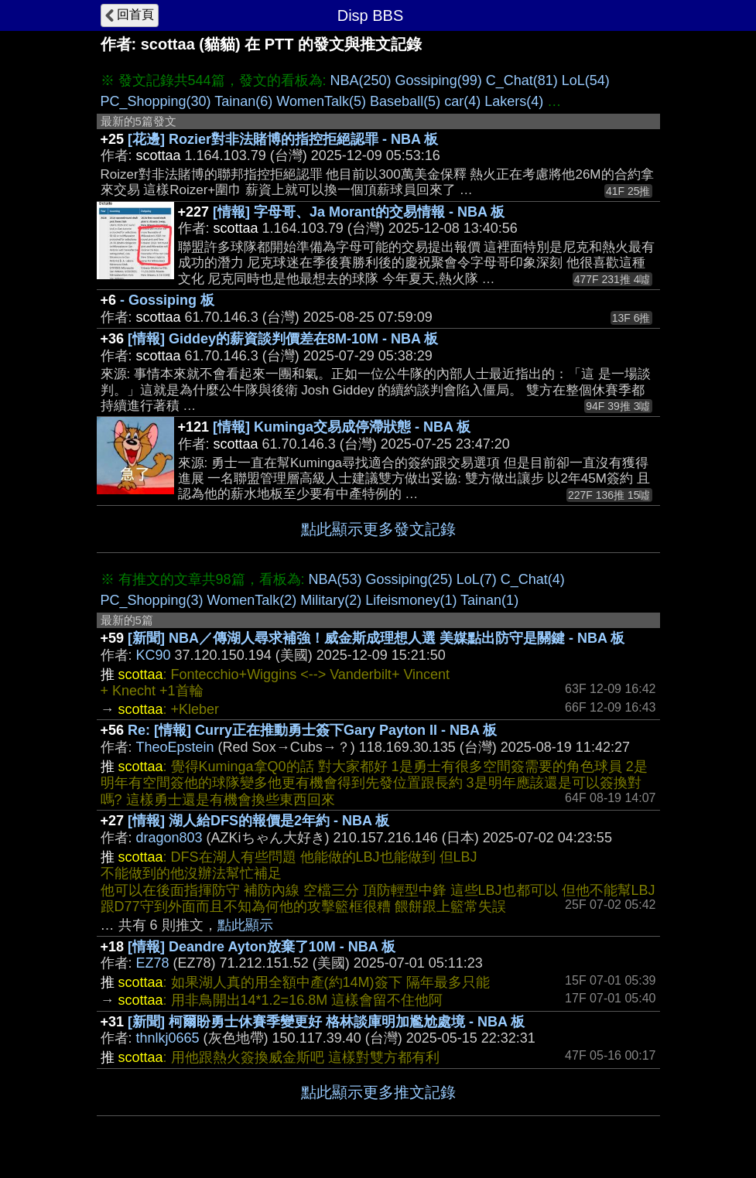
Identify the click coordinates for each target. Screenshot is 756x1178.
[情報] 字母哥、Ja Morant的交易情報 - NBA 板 (359, 212)
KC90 (153, 655)
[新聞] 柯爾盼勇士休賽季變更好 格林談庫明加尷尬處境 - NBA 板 (326, 1021)
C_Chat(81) (522, 80)
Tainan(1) (489, 600)
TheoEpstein (175, 747)
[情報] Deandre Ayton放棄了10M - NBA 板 (261, 946)
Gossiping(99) (438, 80)
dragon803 (169, 837)
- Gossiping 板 (167, 300)
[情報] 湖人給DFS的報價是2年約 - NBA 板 (258, 820)
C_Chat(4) (533, 579)
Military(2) (330, 600)
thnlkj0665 (168, 1038)
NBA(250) (361, 80)
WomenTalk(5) (321, 101)
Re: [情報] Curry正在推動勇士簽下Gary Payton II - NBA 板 (312, 730)
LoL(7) (477, 579)
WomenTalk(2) (252, 600)
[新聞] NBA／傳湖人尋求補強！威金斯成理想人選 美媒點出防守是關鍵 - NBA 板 (376, 638)
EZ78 (152, 963)
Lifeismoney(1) (411, 600)
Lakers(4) (513, 101)
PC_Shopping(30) (156, 101)
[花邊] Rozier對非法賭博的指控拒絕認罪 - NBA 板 (283, 139)
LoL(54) (586, 80)
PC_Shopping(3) (152, 600)
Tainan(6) (243, 101)
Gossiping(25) (409, 579)
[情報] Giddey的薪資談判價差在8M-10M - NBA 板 (283, 339)
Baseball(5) (405, 101)
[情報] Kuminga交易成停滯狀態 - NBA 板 (341, 427)
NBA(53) (335, 579)
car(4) (462, 101)
